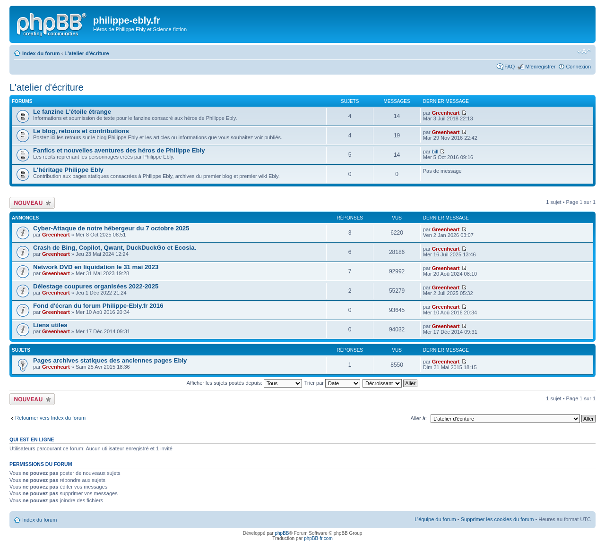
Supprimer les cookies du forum (497, 519)
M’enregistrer (540, 66)
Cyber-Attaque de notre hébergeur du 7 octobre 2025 (111, 228)
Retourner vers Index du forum (50, 418)
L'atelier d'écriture (86, 53)
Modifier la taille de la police (584, 51)
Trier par (332, 383)
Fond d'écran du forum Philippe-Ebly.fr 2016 (98, 305)
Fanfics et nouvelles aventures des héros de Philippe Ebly (119, 150)
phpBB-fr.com (318, 538)
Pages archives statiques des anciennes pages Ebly (110, 360)
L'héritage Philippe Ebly (68, 169)
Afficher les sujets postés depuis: (244, 383)
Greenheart (446, 113)
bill (435, 151)
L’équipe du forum (435, 519)
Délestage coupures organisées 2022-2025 (95, 286)
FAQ (509, 66)
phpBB (282, 533)
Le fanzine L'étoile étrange (72, 111)
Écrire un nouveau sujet (32, 203)
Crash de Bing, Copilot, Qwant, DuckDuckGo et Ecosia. (114, 247)
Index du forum (41, 53)
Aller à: (419, 418)
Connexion (578, 66)
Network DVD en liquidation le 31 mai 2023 (95, 266)
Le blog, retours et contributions (81, 131)
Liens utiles (50, 325)
